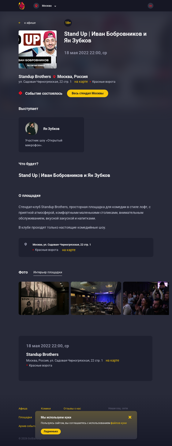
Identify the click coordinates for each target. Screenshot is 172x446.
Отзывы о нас (72, 408)
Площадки (25, 417)
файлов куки (119, 423)
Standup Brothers (35, 76)
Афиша (23, 408)
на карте (81, 81)
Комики (46, 408)
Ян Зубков (51, 129)
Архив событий (28, 426)
